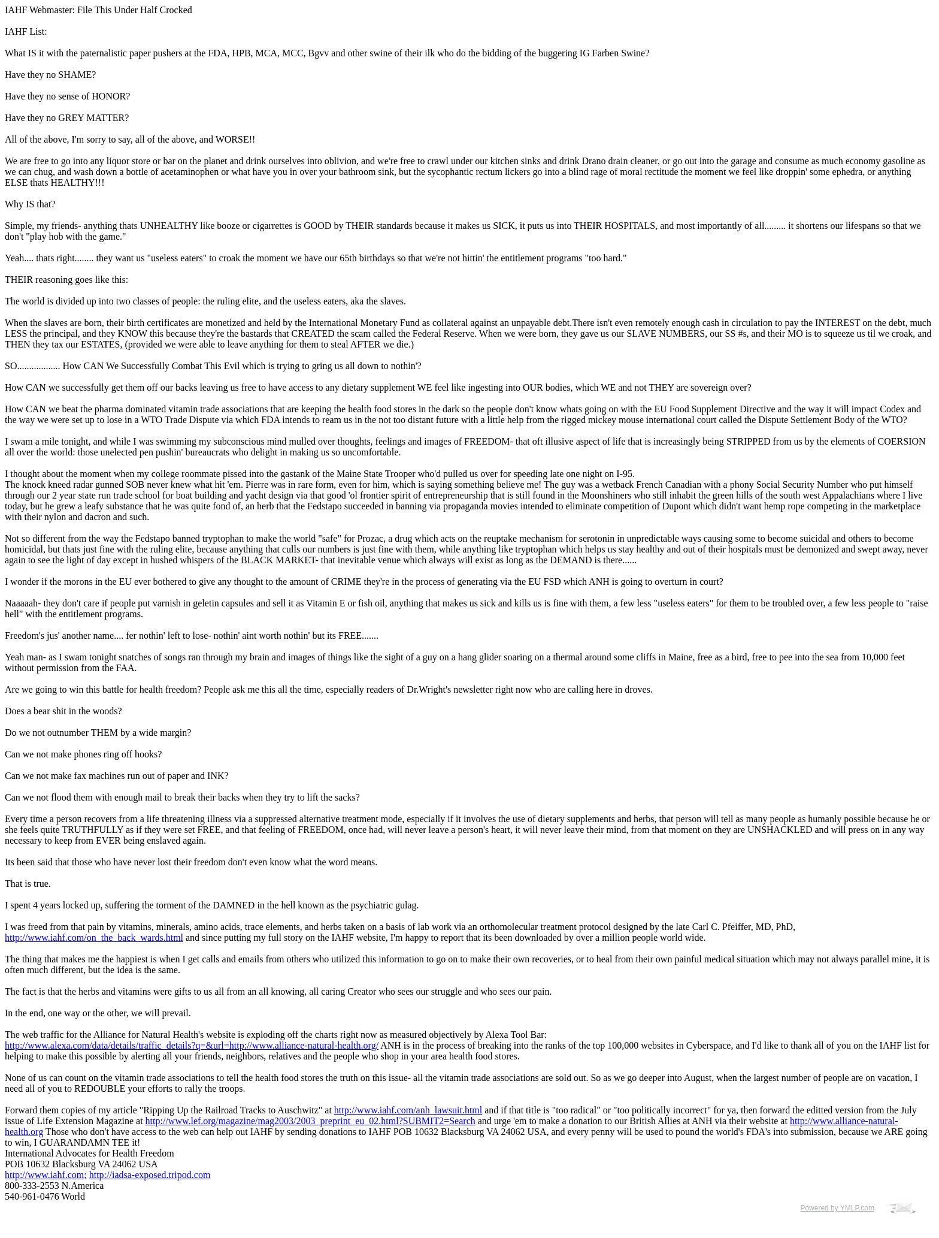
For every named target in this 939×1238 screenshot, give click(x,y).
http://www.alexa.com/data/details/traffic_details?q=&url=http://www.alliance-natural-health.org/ (191, 1045)
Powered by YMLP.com (837, 1208)
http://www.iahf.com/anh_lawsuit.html (408, 1110)
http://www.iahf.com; (46, 1175)
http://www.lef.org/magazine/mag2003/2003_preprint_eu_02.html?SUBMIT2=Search (310, 1121)
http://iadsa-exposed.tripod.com (150, 1175)
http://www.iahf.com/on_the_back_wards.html (94, 937)
